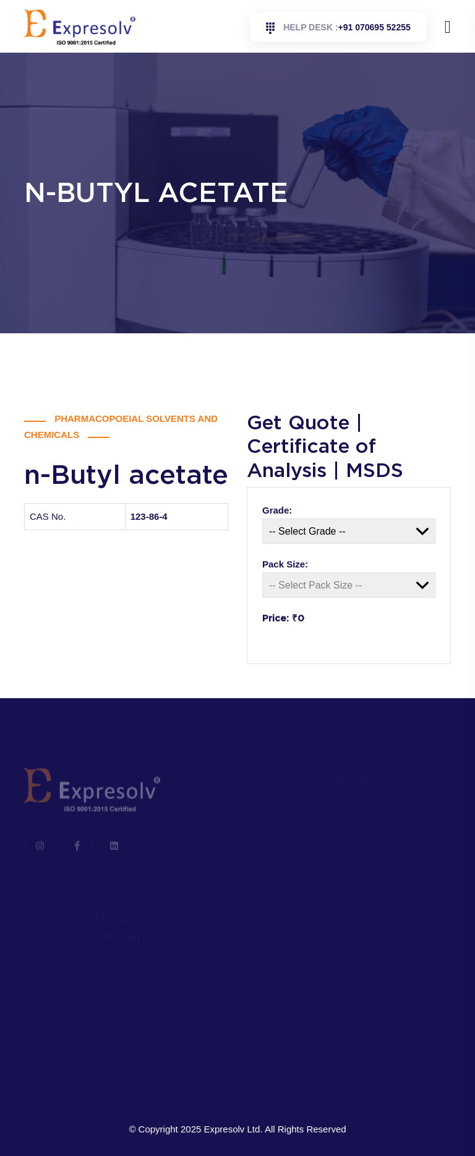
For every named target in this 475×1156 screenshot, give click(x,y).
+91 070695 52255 (338, 28)
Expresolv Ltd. (233, 1129)
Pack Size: (285, 564)
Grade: (277, 510)
